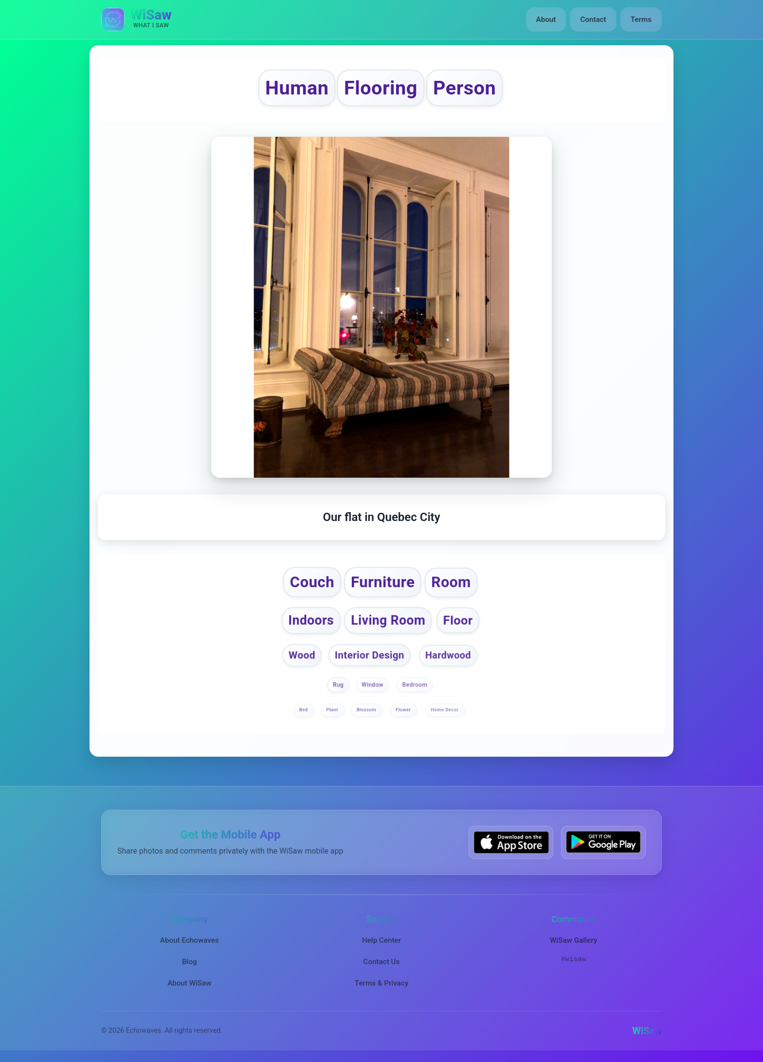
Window (372, 685)
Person (464, 87)
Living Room (388, 620)
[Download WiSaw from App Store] (511, 842)
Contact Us (381, 961)
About (546, 19)
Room (451, 582)
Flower (404, 710)
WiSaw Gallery (573, 940)
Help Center (381, 940)
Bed (304, 710)
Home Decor (445, 710)
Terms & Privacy (381, 983)
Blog (189, 961)
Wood (302, 655)
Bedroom (415, 685)
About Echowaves (189, 940)
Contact (593, 19)
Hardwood (448, 655)
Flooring (381, 87)
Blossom (367, 710)
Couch (312, 582)
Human (296, 87)
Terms (641, 19)
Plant (332, 710)
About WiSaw (189, 983)
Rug (338, 685)
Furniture (383, 582)
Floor (457, 620)
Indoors (311, 620)
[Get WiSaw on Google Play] (603, 842)
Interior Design (369, 655)
